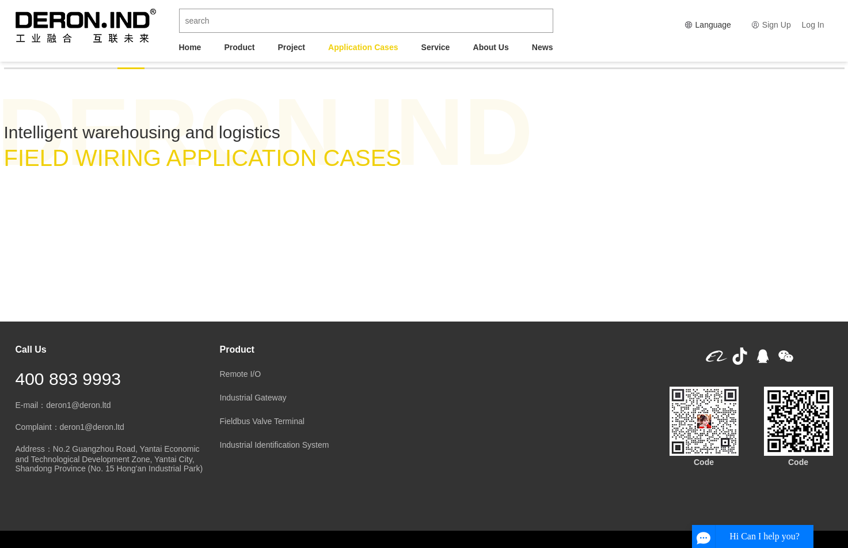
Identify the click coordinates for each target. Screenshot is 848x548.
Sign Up (776, 24)
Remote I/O (240, 374)
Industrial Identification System (274, 444)
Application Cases (363, 47)
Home (190, 47)
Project (291, 47)
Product (240, 47)
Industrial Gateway (253, 397)
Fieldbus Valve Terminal (262, 421)
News (542, 47)
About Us (491, 47)
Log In (813, 24)
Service (435, 47)
